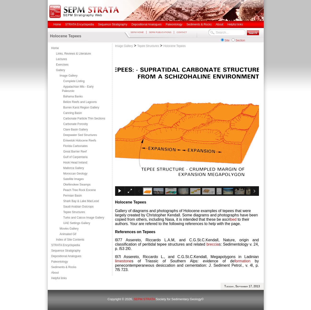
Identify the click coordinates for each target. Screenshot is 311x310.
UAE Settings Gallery (76, 223)
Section (240, 40)
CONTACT (181, 32)
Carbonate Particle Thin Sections (84, 118)
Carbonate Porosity (75, 124)
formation (243, 261)
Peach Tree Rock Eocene (79, 190)
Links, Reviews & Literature (73, 53)
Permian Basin (72, 195)
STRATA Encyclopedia (65, 245)
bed (234, 219)
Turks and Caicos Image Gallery (83, 217)
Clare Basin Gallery (75, 129)
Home (55, 48)
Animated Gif (68, 234)
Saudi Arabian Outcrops (78, 206)
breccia (212, 244)
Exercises (62, 64)
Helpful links (59, 278)
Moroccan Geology (75, 173)
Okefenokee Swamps (77, 184)
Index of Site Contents (70, 239)
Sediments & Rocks (63, 267)
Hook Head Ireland (75, 162)
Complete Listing (74, 81)
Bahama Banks (73, 96)
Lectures (61, 59)
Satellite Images (73, 179)
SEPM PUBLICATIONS (160, 32)
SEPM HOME (137, 32)
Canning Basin (72, 113)
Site (227, 40)
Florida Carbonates (75, 146)
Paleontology (59, 261)
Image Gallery (69, 75)
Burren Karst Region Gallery (81, 107)
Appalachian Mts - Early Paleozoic (78, 89)
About (55, 272)
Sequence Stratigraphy (66, 250)
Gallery (60, 70)
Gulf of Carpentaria (75, 157)
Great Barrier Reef (75, 151)
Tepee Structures (74, 212)
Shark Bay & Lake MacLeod (81, 201)
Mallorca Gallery (73, 168)
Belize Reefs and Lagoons (80, 102)
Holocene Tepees (174, 46)
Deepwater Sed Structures (80, 135)
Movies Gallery (69, 228)
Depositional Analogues (66, 256)
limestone (123, 261)
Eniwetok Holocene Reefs (79, 140)
